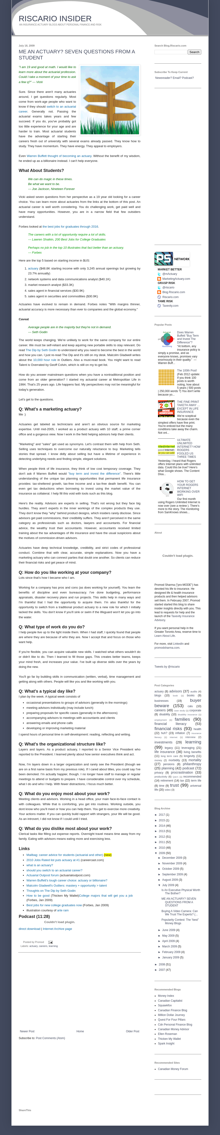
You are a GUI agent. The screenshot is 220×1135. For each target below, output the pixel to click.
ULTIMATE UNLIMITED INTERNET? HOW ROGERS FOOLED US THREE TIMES (188, 448)
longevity (189, 756)
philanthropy (192, 764)
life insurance (164, 752)
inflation (180, 733)
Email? (177, 78)
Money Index (166, 995)
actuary (33, 268)
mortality (195, 760)
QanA (176, 776)
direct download (29, 929)
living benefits (192, 752)
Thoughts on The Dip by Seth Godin (51, 890)
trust (174, 785)
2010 (162, 847)
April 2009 (169, 941)
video (168, 789)
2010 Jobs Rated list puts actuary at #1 (53, 860)
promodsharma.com (167, 647)
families (182, 719)
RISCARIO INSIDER (55, 18)
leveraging (188, 747)
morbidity (174, 760)
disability (164, 714)
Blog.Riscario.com (173, 292)
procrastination (182, 772)
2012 (162, 836)
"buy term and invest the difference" (94, 473)
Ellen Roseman (167, 1034)
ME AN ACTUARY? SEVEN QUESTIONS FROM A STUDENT (178, 902)
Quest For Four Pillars (171, 1019)
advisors (175, 691)
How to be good (38, 895)
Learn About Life (164, 635)
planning (167, 768)
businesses (161, 700)
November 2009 (172, 863)
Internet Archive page (57, 929)
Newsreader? (163, 78)
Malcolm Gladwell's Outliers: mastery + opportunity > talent (66, 885)
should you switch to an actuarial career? (54, 870)
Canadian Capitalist (170, 1000)
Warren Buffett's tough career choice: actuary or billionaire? (66, 880)
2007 (162, 969)
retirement (167, 780)
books (190, 695)
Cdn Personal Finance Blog (175, 1024)
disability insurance (188, 714)
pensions (168, 764)
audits (194, 691)
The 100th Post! (187, 370)
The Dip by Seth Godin (41, 350)
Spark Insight (166, 1043)
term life (196, 780)
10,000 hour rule (44, 360)
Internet (173, 737)
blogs (157, 695)
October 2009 (171, 868)
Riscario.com (170, 297)
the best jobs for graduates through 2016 (70, 226)
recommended (192, 776)
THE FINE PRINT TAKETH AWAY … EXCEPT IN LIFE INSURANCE (188, 407)
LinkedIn (178, 643)
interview (190, 737)
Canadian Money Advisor (173, 1029)
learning (53, 946)
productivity (160, 776)
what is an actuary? (39, 865)
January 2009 (171, 957)
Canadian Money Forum (173, 1069)
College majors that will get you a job (106, 895)
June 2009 (169, 930)
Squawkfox (165, 1005)
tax (182, 780)
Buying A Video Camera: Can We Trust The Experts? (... (179, 912)
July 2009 (168, 885)
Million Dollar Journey (171, 1015)
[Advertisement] (79, 991)
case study (179, 710)
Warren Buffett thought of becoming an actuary (59, 156)
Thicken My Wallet (169, 1038)
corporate (195, 710)
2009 (162, 853)
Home (80, 1031)
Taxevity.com (170, 305)
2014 (162, 825)
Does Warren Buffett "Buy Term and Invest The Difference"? (188, 337)
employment (160, 720)
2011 (162, 842)
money (158, 760)
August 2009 (170, 879)
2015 (162, 820)
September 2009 (173, 874)
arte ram (63, 910)
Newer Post (27, 1031)
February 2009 (171, 952)
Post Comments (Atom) (50, 1038)
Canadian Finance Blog (172, 1010)
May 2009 (168, 935)
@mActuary (169, 274)
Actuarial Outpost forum (42, 875)
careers (43, 946)
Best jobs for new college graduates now (54, 905)
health (197, 729)
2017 (162, 814)
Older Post (132, 1031)
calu (190, 706)
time (162, 785)
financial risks (168, 728)
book (175, 695)
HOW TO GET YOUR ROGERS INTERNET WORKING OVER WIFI (188, 488)
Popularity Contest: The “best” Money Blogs (180, 921)
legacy (169, 747)
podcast (188, 768)
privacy (158, 772)
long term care (169, 756)
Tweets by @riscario (167, 666)
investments (163, 742)
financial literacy (170, 724)
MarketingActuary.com (176, 278)
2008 (162, 964)
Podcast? (188, 78)
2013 (162, 831)
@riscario (168, 287)
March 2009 (170, 946)
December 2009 (172, 857)
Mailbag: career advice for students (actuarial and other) (64, 855)
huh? (164, 733)
